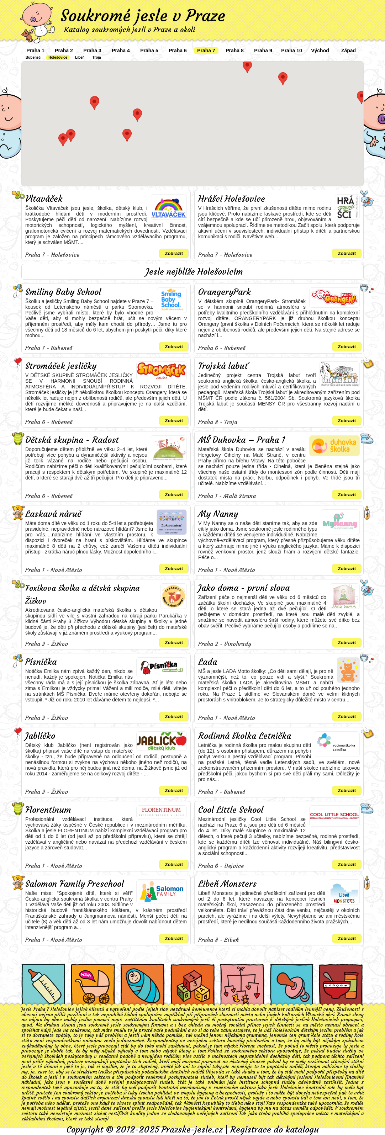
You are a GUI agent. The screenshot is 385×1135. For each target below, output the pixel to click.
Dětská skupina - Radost (72, 440)
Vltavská (315, 1015)
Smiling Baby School (63, 292)
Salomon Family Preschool (74, 884)
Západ (348, 50)
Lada (207, 662)
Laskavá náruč (53, 514)
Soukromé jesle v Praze (142, 15)
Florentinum (48, 810)
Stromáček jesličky (60, 366)
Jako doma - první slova (244, 588)
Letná (217, 1098)
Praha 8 (235, 50)
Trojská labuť (223, 366)
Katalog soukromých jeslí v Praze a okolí (129, 29)
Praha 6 (178, 50)
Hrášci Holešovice (231, 198)
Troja (97, 57)
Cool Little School (230, 810)
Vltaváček (44, 198)
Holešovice (57, 57)
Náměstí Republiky (204, 1103)
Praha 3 (92, 50)
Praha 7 (206, 50)
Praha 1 (35, 50)
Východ (320, 50)
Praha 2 (64, 50)
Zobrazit (174, 253)
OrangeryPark (224, 292)
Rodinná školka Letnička (244, 736)
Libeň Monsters (227, 884)
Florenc (247, 1046)
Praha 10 (291, 50)
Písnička (41, 662)
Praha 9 (263, 50)
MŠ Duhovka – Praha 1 (241, 440)
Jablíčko (40, 736)
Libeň (80, 57)
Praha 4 (121, 50)
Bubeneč (33, 57)
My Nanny (218, 514)
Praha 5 (149, 50)
